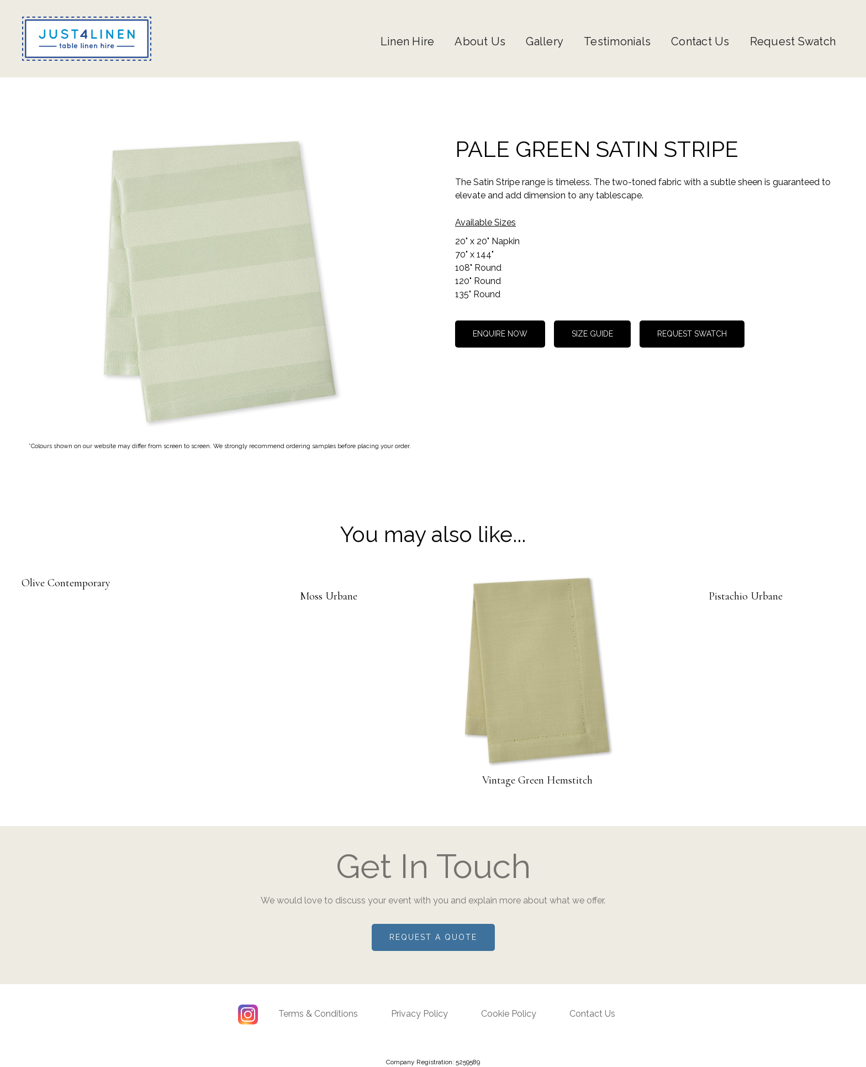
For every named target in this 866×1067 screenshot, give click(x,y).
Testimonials (617, 41)
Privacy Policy (419, 1013)
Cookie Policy (508, 1013)
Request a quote (433, 937)
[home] (86, 38)
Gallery (544, 41)
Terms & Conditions (318, 1013)
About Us (480, 41)
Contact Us (700, 41)
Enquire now (500, 333)
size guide (592, 333)
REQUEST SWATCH (692, 333)
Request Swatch (793, 41)
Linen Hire (408, 41)
